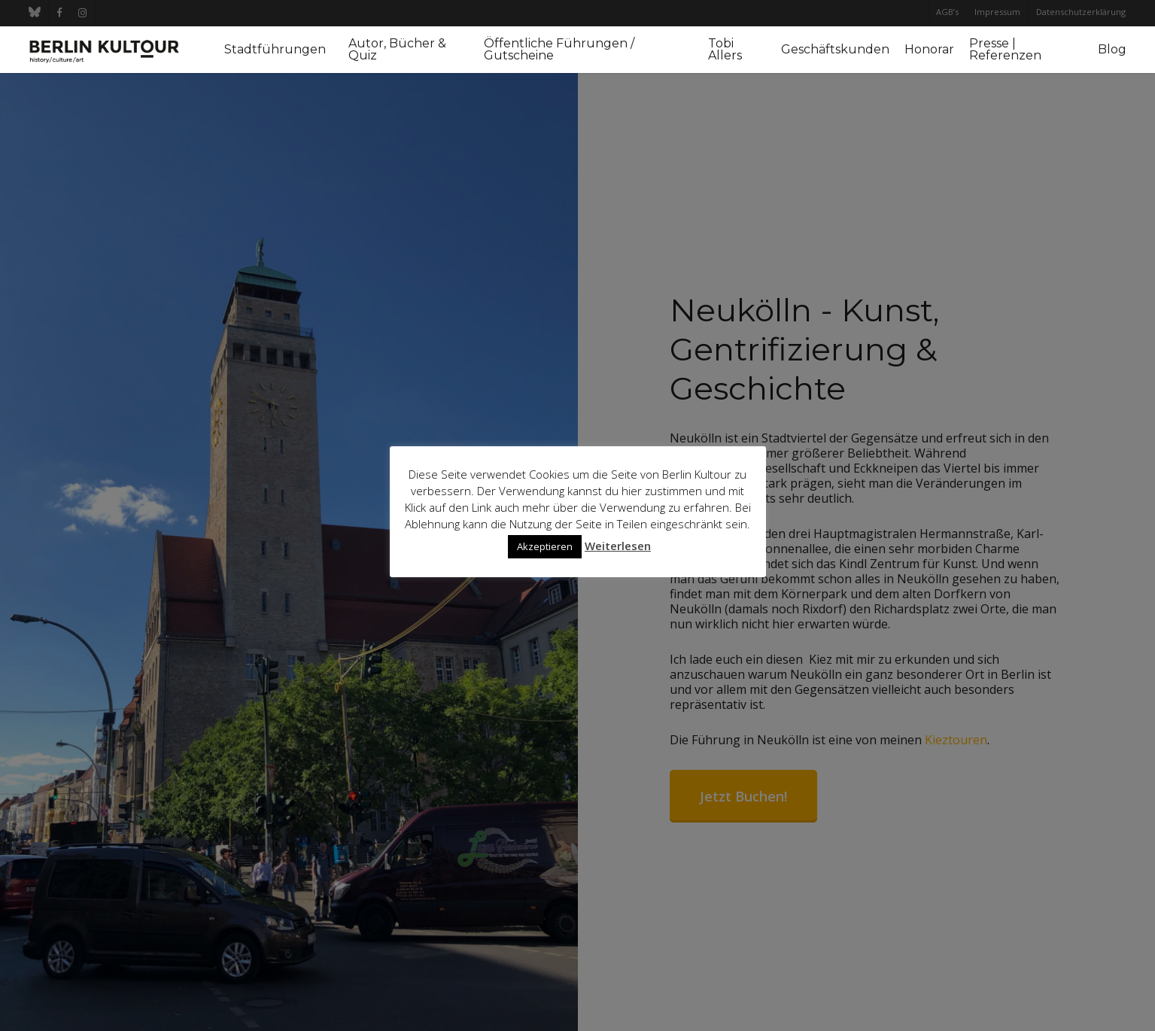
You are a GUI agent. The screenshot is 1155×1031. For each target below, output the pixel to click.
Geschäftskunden (835, 50)
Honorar (929, 50)
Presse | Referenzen (1005, 50)
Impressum (997, 11)
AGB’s (947, 11)
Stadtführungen (275, 50)
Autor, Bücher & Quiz (397, 50)
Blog (1112, 50)
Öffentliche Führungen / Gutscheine (559, 50)
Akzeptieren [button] (545, 546)
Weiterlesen (618, 545)
